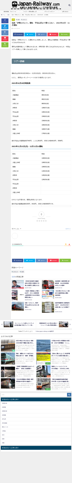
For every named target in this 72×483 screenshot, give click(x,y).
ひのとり (25, 19)
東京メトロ (5, 427)
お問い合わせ (65, 11)
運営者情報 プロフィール (10, 11)
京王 (3, 434)
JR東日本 (4, 403)
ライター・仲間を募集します (30, 11)
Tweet (5, 26)
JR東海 (4, 407)
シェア (4, 20)
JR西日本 (4, 411)
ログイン (68, 228)
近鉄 (13, 19)
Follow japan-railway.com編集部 (45, 331)
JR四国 (4, 415)
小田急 (4, 431)
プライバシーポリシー (49, 11)
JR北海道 (4, 423)
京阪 (3, 442)
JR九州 (4, 419)
